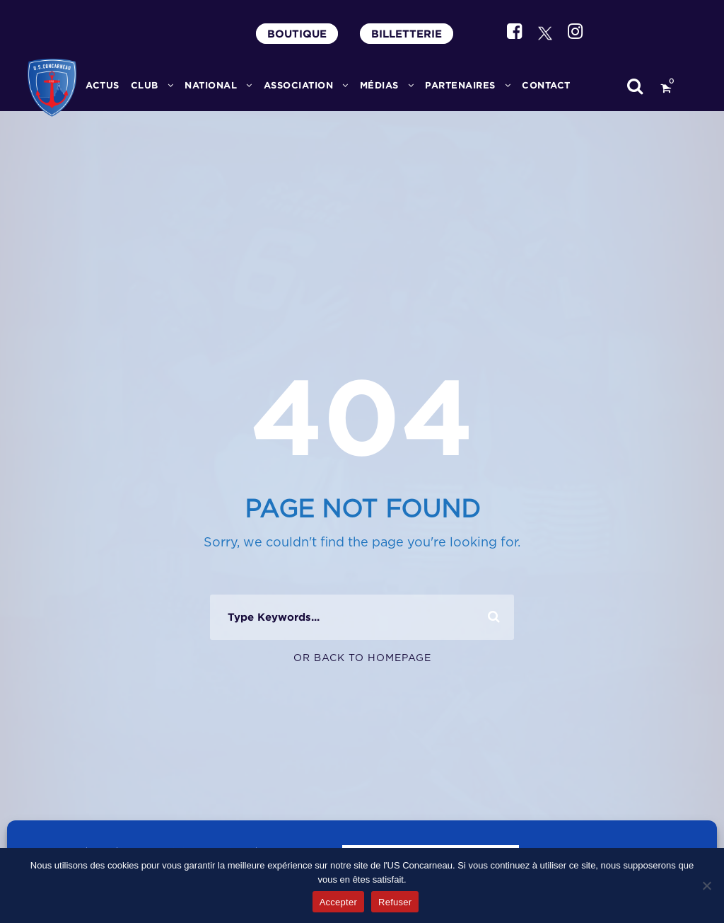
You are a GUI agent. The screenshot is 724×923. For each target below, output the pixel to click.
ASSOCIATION (299, 85)
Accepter (338, 902)
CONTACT (546, 85)
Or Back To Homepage (362, 658)
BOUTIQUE (297, 34)
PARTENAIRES (460, 85)
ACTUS (102, 85)
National (211, 85)
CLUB (144, 85)
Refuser (394, 902)
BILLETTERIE (406, 34)
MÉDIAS (379, 85)
